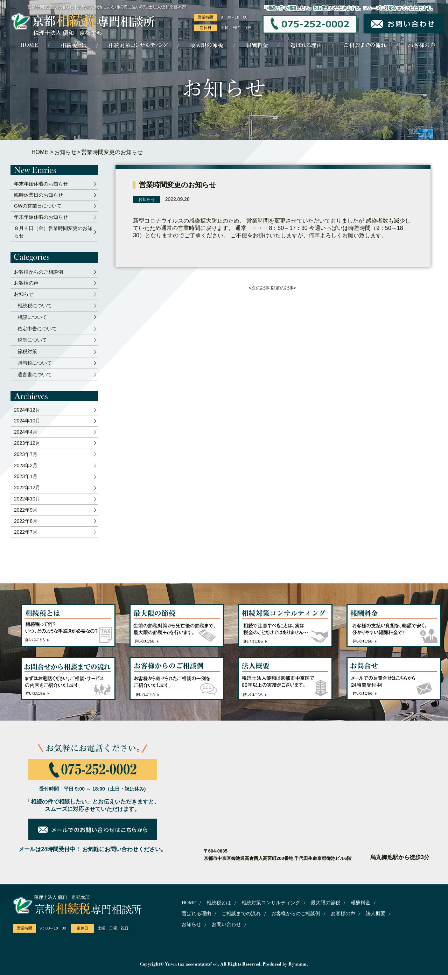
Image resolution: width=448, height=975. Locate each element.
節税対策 (27, 351)
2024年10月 (27, 420)
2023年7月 (25, 454)
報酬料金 (360, 902)
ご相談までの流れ (241, 913)
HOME (39, 152)
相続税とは (218, 902)
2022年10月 (27, 498)
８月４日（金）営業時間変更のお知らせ (53, 231)
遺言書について (35, 374)
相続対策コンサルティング (270, 902)
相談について (32, 317)
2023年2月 (25, 465)
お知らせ (65, 152)
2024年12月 (27, 410)
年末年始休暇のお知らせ (41, 184)
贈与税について (35, 363)
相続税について (35, 305)
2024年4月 (25, 432)
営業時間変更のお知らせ (177, 185)
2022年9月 (25, 510)
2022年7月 (25, 532)
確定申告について (37, 328)
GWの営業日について (38, 206)
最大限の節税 (325, 902)
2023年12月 (27, 443)
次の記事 (260, 287)
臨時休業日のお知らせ (38, 195)
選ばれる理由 (196, 913)
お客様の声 (26, 283)
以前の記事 (282, 287)
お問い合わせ (226, 924)
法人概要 (375, 913)
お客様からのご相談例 (38, 272)
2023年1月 (25, 476)
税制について (32, 340)
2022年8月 (25, 521)
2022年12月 (27, 487)
